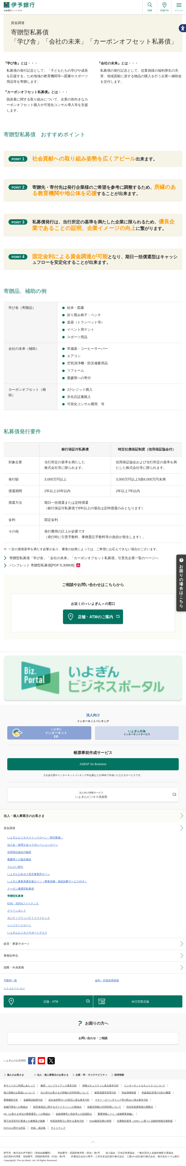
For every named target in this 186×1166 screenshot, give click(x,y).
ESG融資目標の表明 (100, 1121)
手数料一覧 (10, 980)
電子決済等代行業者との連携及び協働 (24, 1121)
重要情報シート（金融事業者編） (116, 1114)
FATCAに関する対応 (14, 1128)
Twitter (51, 1060)
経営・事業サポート (17, 943)
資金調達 (9, 828)
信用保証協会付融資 (19, 852)
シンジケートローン (19, 925)
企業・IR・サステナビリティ (91, 1075)
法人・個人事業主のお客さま (24, 816)
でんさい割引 (15, 866)
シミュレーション (14, 988)
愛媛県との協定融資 (19, 859)
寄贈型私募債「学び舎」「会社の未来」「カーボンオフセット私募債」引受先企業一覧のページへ (84, 558)
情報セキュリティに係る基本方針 (100, 1085)
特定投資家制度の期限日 (139, 1106)
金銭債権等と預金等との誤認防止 (74, 1114)
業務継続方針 (11, 1099)
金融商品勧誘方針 (33, 1099)
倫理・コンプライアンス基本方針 (58, 1085)
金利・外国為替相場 (107, 980)
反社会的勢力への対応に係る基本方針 (69, 1099)
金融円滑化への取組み (16, 1106)
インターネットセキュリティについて (144, 1085)
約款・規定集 (38, 1128)
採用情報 (119, 1075)
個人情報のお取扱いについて (19, 1092)
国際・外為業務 (14, 967)
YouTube (41, 1060)
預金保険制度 (129, 1092)
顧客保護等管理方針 (105, 1092)
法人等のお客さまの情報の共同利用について (64, 1092)
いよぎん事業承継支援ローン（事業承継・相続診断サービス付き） (47, 881)
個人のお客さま (15, 1075)
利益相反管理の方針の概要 (156, 1092)
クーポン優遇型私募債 (20, 888)
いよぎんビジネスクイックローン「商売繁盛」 (35, 837)
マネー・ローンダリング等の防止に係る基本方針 (121, 1099)
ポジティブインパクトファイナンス (28, 917)
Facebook (31, 1060)
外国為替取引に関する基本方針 (67, 1121)
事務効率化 (11, 955)
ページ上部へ (93, 1141)
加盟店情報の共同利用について (104, 1106)
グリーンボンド (16, 910)
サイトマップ (58, 1128)
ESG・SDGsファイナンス (23, 903)
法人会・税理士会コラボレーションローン (32, 844)
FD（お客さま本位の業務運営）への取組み (27, 1114)
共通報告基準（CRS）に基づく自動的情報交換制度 (144, 1121)
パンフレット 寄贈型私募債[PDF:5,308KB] (41, 565)
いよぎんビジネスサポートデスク (27, 932)
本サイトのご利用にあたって (19, 1085)
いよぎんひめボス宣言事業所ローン (28, 874)
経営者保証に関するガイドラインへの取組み (57, 1106)
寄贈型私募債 (15, 895)
